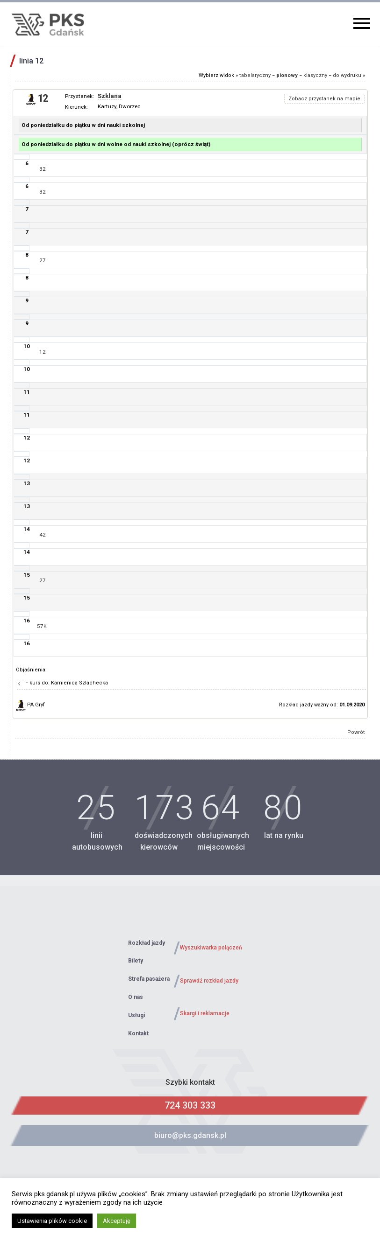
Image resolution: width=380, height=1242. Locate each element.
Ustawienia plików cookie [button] (52, 1220)
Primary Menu (361, 23)
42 (42, 534)
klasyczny (315, 75)
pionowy (287, 75)
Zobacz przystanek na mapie (324, 99)
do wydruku (347, 75)
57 (42, 626)
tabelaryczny (255, 75)
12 (42, 352)
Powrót (356, 732)
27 (42, 260)
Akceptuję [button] (116, 1220)
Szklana (110, 95)
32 (42, 169)
